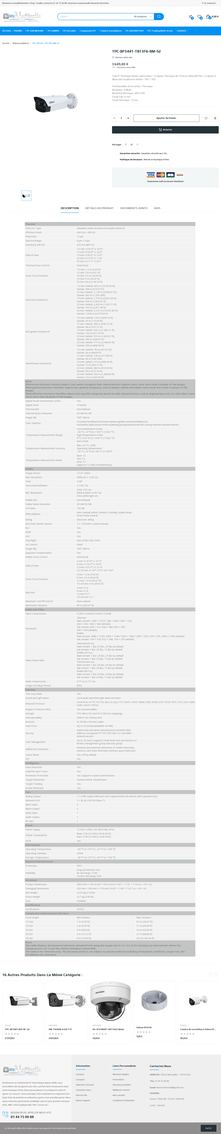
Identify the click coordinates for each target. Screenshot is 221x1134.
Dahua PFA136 (143, 1027)
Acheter (165, 130)
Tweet (132, 144)
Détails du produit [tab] (99, 208)
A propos (80, 1079)
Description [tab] (70, 208)
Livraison (80, 1074)
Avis (157, 208)
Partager (126, 144)
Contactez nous (83, 1090)
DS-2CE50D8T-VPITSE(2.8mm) (108, 1029)
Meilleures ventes (121, 1090)
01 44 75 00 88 (22, 1117)
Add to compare (215, 118)
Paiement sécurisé (85, 1084)
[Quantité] (121, 118)
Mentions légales (121, 1074)
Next (216, 974)
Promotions (118, 1079)
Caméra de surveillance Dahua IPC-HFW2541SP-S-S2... (198, 1029)
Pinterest (137, 144)
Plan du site (81, 1095)
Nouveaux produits (122, 1084)
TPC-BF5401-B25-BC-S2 (17, 1029)
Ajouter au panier (166, 118)
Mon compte (119, 1095)
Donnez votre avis (123, 57)
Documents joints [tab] (134, 208)
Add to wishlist (206, 118)
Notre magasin (83, 1100)
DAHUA (8, 1025)
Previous (210, 974)
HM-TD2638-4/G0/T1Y (60, 1029)
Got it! (208, 1128)
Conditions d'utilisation (124, 1100)
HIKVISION (53, 1025)
